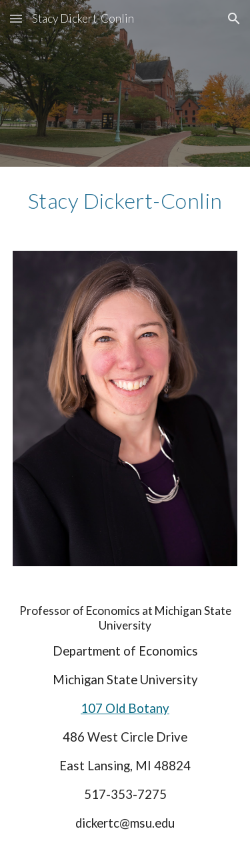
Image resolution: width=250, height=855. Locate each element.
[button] (16, 18)
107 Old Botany (125, 708)
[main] (125, 201)
